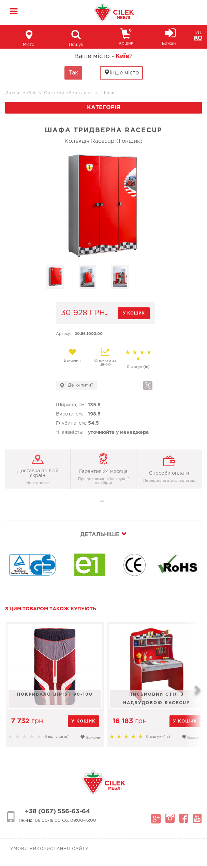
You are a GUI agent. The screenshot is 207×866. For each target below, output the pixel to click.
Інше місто (121, 72)
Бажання (72, 355)
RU (198, 33)
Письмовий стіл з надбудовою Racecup (156, 699)
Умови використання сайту (49, 849)
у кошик (134, 313)
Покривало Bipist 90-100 (55, 694)
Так (73, 72)
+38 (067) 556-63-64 (57, 811)
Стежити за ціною (105, 357)
